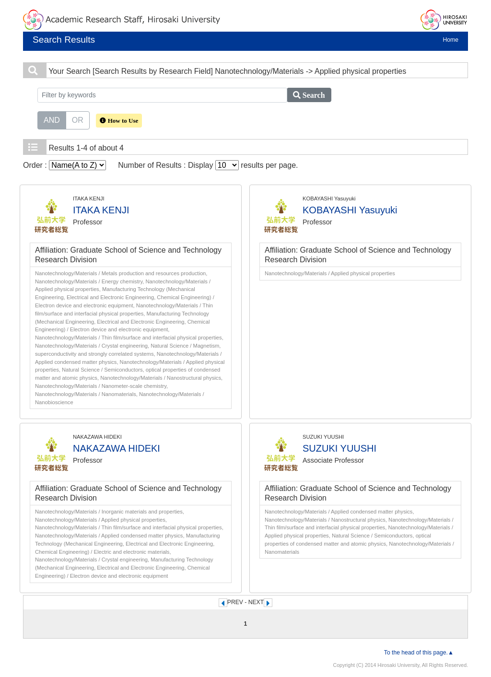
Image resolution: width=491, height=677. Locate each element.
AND (52, 119)
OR (77, 119)
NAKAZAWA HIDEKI (116, 448)
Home (450, 39)
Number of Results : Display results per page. (208, 165)
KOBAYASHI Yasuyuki (350, 210)
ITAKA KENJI (101, 210)
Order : (64, 165)
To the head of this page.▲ (419, 652)
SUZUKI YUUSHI (339, 448)
